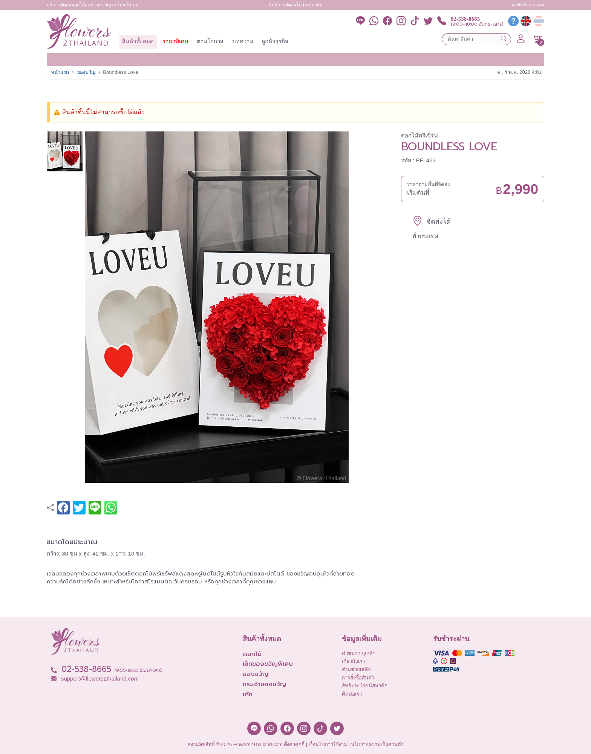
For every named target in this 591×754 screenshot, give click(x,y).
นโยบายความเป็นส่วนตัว (377, 744)
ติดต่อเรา (352, 694)
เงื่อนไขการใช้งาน (328, 744)
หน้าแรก (60, 72)
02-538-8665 (465, 19)
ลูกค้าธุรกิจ (275, 41)
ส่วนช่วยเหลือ (356, 669)
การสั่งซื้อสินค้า (358, 678)
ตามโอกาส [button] (210, 41)
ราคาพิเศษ (175, 41)
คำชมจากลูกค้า (358, 653)
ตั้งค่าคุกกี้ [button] (294, 744)
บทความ (242, 41)
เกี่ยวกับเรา (353, 661)
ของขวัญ (86, 72)
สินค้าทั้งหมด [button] (138, 41)
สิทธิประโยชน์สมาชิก (364, 685)
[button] (537, 39)
